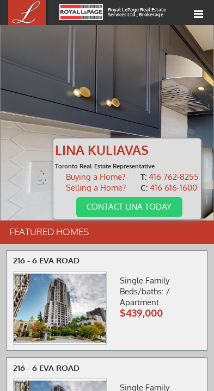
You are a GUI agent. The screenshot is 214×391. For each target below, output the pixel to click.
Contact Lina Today (129, 206)
